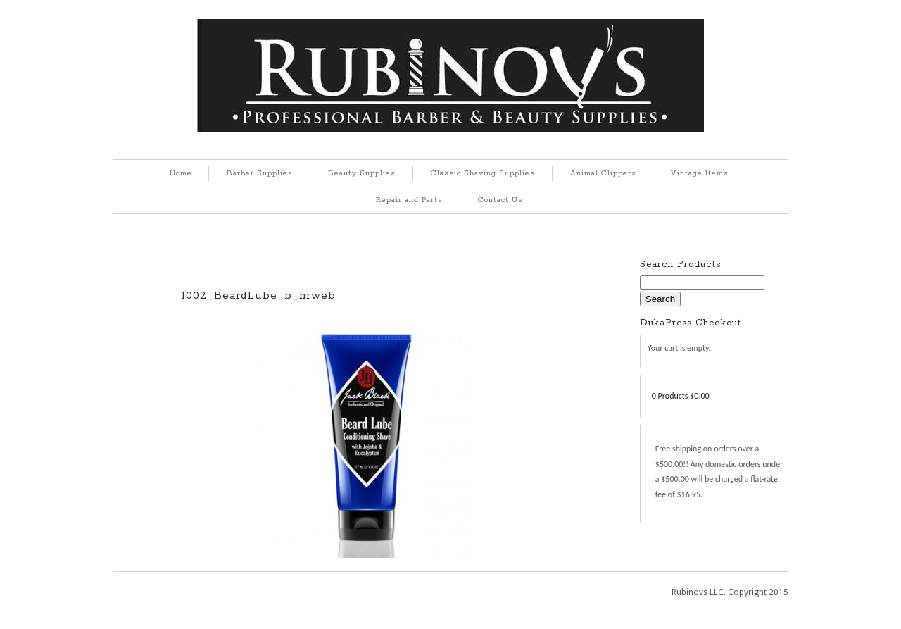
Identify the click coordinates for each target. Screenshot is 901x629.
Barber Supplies (260, 173)
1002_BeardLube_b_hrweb (258, 295)
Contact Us (500, 200)
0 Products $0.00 (681, 396)
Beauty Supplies (362, 173)
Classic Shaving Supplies (483, 173)
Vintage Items (700, 173)
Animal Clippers (603, 173)
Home (181, 173)
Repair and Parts (409, 200)
